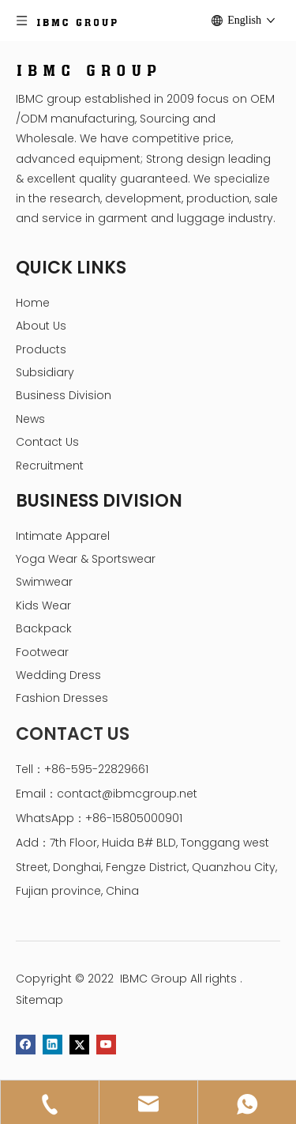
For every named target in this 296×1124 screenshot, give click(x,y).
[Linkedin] (52, 1044)
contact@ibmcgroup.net (127, 794)
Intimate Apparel (63, 536)
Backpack (44, 628)
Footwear (42, 652)
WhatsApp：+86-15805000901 (99, 818)
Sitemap (39, 1000)
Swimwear (44, 582)
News (30, 419)
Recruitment (50, 465)
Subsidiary (45, 372)
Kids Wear (43, 605)
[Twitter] (79, 1044)
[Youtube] (106, 1044)
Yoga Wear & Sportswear (85, 559)
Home (33, 303)
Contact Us (47, 442)
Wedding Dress (58, 675)
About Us (41, 326)
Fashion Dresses (62, 698)
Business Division (63, 395)
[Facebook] (26, 1044)
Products (41, 349)
